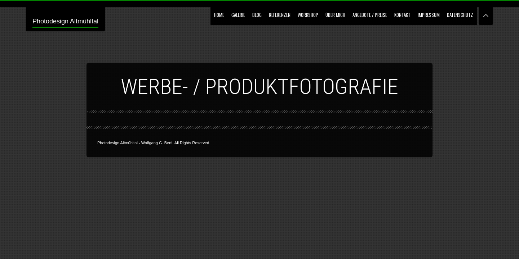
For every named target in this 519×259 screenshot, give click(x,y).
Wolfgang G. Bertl (157, 143)
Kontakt (402, 14)
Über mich (335, 14)
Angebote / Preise (369, 14)
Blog (257, 14)
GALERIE (238, 14)
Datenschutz (460, 14)
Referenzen (279, 14)
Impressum (429, 14)
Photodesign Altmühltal (65, 21)
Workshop (308, 14)
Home (219, 14)
